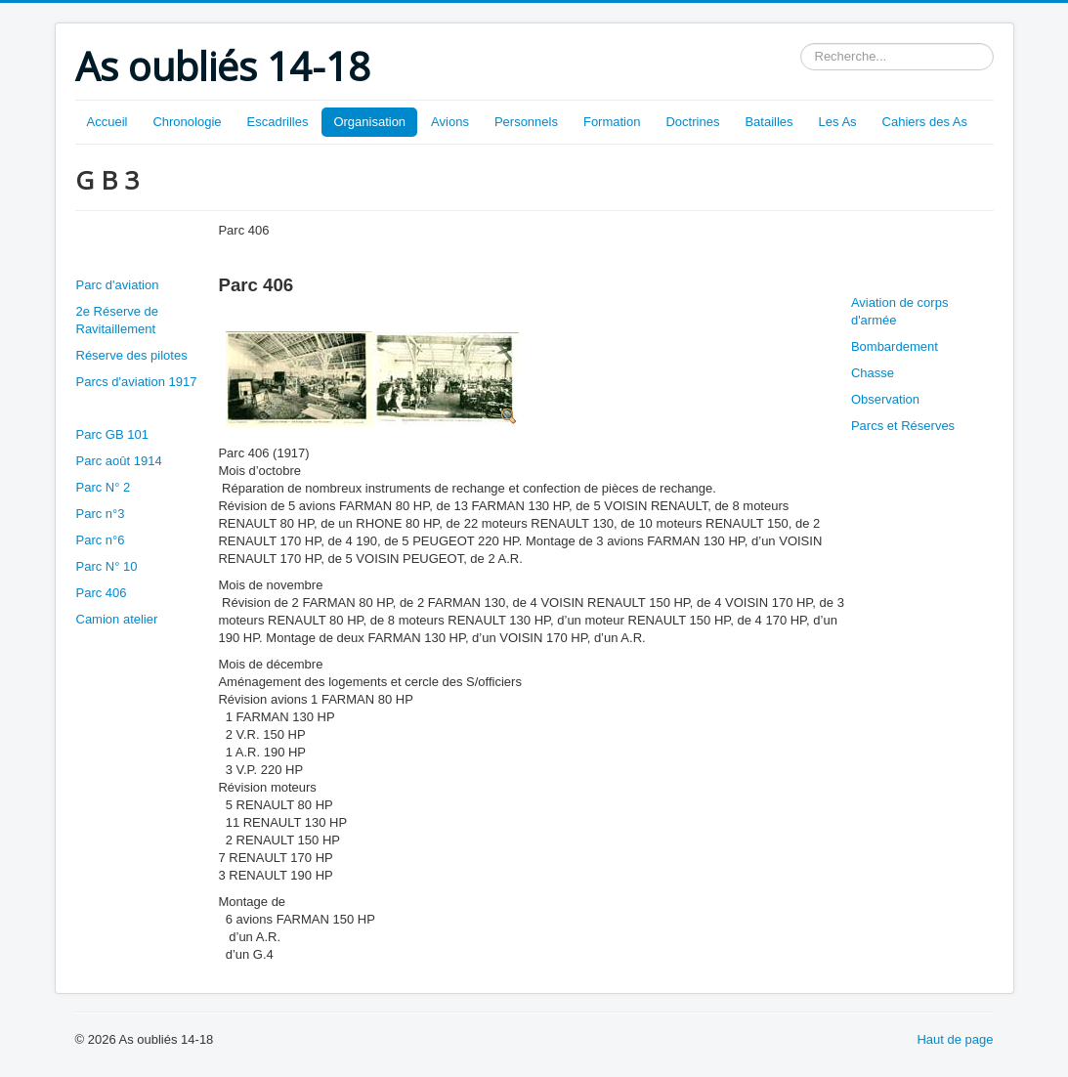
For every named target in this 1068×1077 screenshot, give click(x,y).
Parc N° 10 (107, 566)
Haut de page (955, 1039)
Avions (450, 121)
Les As (838, 121)
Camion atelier (117, 619)
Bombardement (894, 346)
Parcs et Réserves (903, 425)
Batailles (768, 121)
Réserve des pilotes (132, 355)
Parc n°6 (100, 540)
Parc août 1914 (119, 460)
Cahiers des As (924, 121)
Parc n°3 (100, 513)
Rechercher (800, 43)
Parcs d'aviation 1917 (136, 381)
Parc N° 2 (103, 487)
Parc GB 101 (112, 434)
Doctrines (692, 121)
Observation (885, 399)
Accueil (107, 121)
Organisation (369, 121)
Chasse (872, 373)
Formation (612, 121)
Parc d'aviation (117, 285)
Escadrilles (278, 121)
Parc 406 (101, 592)
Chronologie (186, 121)
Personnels (526, 121)
